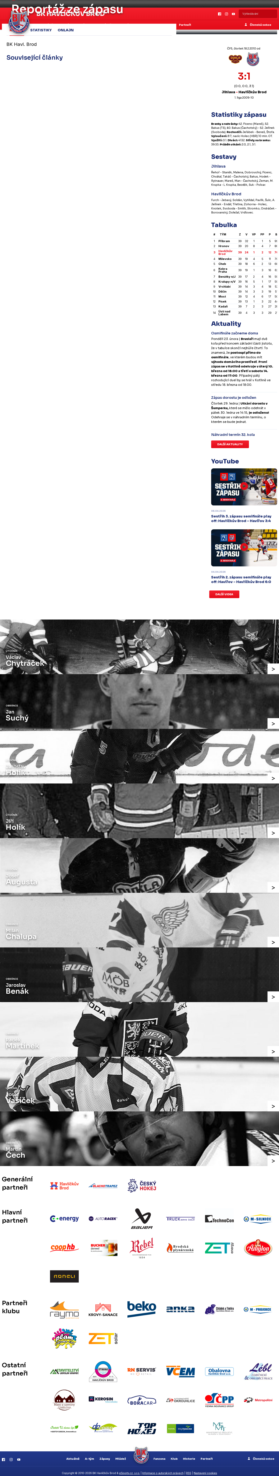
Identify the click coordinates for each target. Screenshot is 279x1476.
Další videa (224, 594)
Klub (174, 1455)
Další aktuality (230, 444)
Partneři (207, 1455)
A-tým (89, 1455)
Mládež (120, 1455)
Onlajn (66, 30)
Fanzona (159, 1455)
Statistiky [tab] (41, 30)
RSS (188, 1469)
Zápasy (104, 1455)
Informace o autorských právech (163, 1469)
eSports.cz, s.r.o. (129, 1469)
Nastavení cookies (205, 1469)
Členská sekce (261, 1455)
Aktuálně (73, 1455)
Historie (189, 1455)
